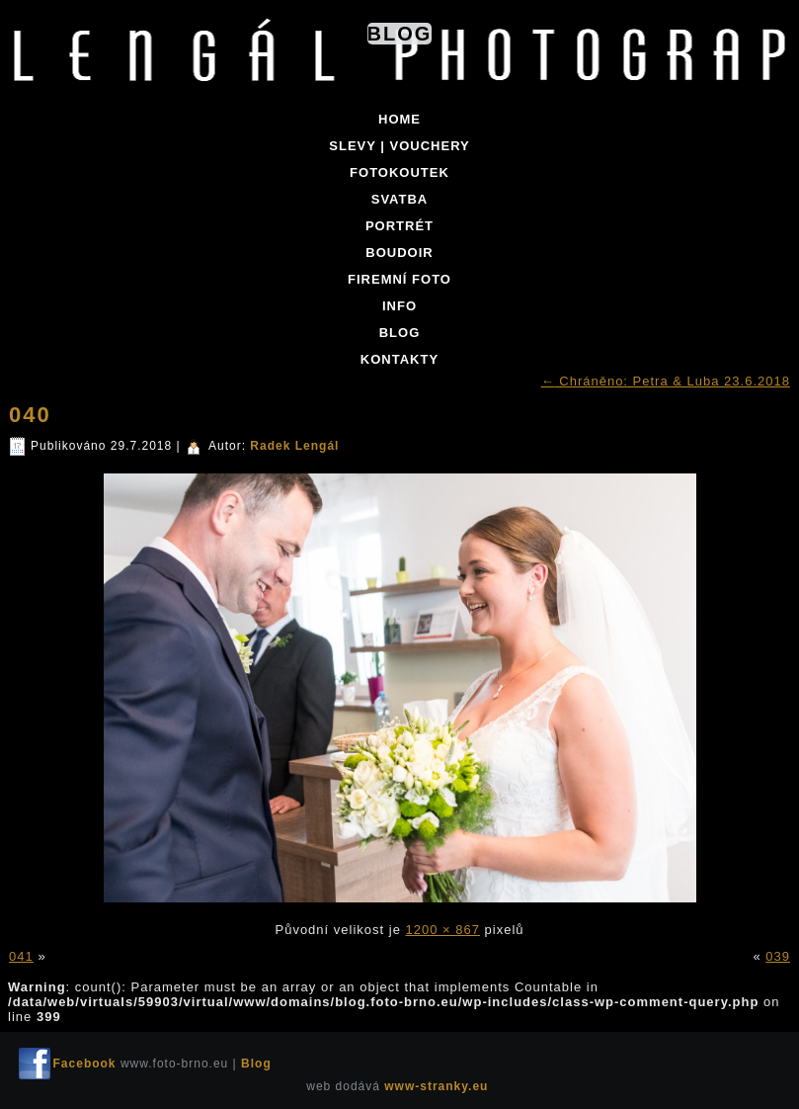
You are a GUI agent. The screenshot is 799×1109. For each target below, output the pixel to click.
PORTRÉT (399, 225)
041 (21, 956)
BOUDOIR (399, 252)
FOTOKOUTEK (399, 172)
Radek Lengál (294, 446)
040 (30, 414)
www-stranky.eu (436, 1086)
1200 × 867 (443, 929)
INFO (399, 306)
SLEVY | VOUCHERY (399, 145)
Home (399, 119)
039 (777, 956)
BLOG (400, 332)
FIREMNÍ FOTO (399, 279)
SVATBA (400, 199)
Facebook (85, 1063)
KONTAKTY (399, 359)
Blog (400, 33)
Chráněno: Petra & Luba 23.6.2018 (665, 381)
